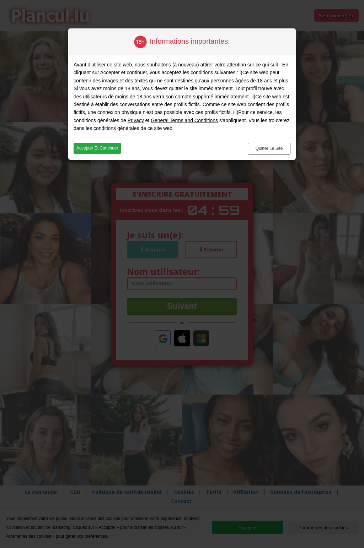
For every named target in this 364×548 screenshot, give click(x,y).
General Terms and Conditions (184, 120)
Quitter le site (269, 148)
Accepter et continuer (97, 148)
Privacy (136, 120)
